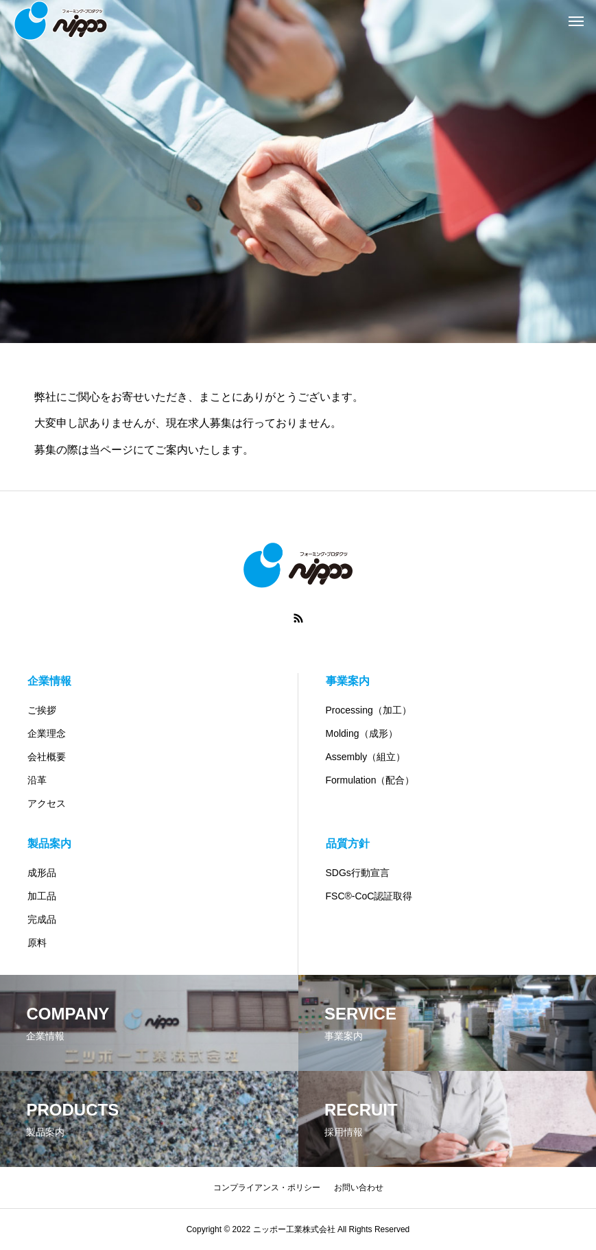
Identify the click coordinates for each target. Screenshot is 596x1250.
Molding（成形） (362, 733)
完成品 (41, 919)
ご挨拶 (41, 710)
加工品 (41, 896)
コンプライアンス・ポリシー (266, 1187)
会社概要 (46, 756)
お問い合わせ (358, 1187)
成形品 (41, 872)
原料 (37, 942)
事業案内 (348, 681)
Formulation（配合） (370, 780)
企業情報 (49, 681)
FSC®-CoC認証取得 (369, 896)
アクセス (46, 803)
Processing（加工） (369, 710)
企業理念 (46, 733)
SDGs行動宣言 (358, 872)
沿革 (37, 780)
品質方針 (348, 843)
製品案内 (49, 843)
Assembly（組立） (366, 756)
